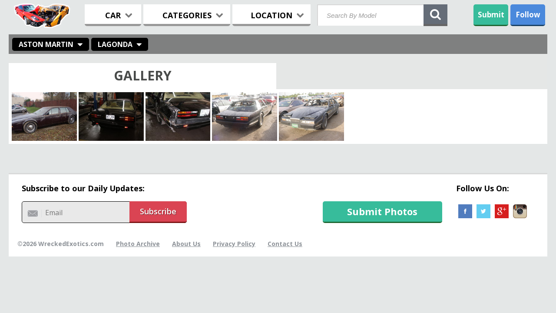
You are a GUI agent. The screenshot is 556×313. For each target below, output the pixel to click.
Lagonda (115, 44)
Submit (491, 15)
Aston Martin (46, 44)
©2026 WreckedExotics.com (60, 244)
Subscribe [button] (158, 211)
